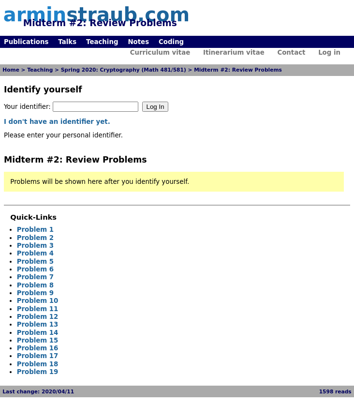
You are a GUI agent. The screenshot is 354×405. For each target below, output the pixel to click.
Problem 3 (35, 245)
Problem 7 (35, 277)
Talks (67, 41)
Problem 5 (35, 261)
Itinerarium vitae (234, 52)
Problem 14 (38, 332)
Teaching (102, 41)
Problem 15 (38, 340)
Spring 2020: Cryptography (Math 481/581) (123, 70)
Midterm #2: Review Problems (238, 70)
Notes (138, 41)
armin (96, 14)
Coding (171, 41)
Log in (329, 52)
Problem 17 (38, 356)
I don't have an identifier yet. (57, 121)
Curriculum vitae (160, 52)
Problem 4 (35, 253)
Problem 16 (38, 348)
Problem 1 (35, 229)
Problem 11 (38, 309)
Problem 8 (35, 285)
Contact (291, 52)
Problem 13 (38, 324)
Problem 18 (38, 364)
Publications (26, 41)
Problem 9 (35, 293)
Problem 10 (38, 300)
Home (10, 70)
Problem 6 (35, 269)
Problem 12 (38, 316)
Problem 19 (38, 371)
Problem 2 (35, 237)
